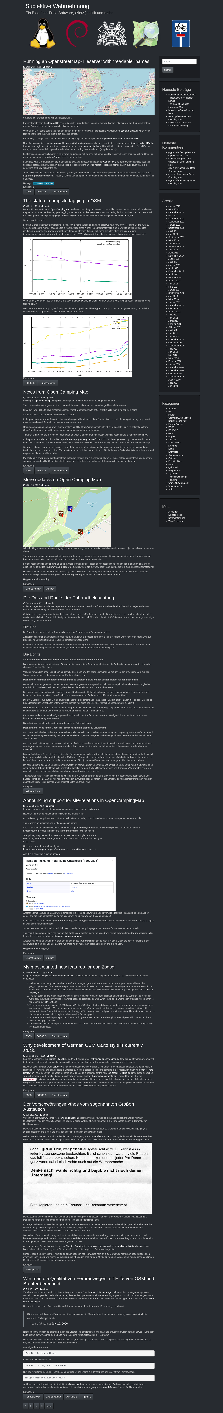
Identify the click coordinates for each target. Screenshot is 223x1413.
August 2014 (174, 280)
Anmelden (173, 512)
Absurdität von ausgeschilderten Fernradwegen (113, 1292)
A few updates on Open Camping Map (181, 161)
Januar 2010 (174, 364)
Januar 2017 (174, 265)
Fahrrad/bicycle (33, 791)
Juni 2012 (173, 318)
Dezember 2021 (176, 218)
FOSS (29, 191)
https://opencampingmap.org (47, 400)
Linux (171, 449)
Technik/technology (177, 476)
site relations (51, 1002)
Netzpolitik (173, 452)
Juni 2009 (173, 386)
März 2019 (173, 240)
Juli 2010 (172, 349)
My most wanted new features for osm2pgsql (69, 966)
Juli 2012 (172, 314)
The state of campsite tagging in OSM (62, 200)
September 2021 (176, 221)
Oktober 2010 (175, 342)
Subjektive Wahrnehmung (57, 6)
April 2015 (173, 274)
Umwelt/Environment (178, 483)
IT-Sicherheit (174, 442)
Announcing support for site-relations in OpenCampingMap (83, 800)
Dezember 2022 (176, 212)
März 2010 (173, 358)
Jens (170, 174)
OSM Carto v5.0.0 (55, 1066)
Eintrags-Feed (175, 515)
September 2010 (176, 345)
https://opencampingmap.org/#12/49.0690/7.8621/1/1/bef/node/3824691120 (59, 849)
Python (171, 464)
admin (47, 67)
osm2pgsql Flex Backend (119, 1073)
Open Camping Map (60, 209)
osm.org (57, 854)
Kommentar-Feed (176, 518)
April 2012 (173, 321)
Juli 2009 (172, 383)
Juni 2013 (173, 296)
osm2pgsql (127, 215)
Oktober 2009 (175, 373)
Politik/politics (32, 1269)
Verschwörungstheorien (66, 1118)
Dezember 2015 (176, 271)
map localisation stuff (62, 983)
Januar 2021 (174, 225)
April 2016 (173, 268)
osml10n (142, 146)
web (170, 489)
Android (172, 408)
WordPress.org (175, 521)
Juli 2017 (172, 262)
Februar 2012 (174, 324)
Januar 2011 (174, 336)
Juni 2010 (173, 352)
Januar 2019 (174, 243)
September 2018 (176, 246)
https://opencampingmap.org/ (68, 936)
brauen (171, 415)
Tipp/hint (87, 1396)
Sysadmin (173, 473)
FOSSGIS (41, 191)
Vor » (49, 1406)
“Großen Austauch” (102, 1136)
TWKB (94, 1023)
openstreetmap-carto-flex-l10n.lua (138, 143)
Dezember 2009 (176, 367)
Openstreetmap (59, 191)
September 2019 (176, 237)
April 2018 (173, 252)
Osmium (113, 215)
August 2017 (174, 259)
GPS (170, 433)
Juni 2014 (173, 283)
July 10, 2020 (60, 1323)
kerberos (172, 446)
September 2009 (176, 376)
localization (38, 184)
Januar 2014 (174, 290)
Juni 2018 (173, 249)
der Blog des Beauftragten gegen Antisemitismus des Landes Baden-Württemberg (101, 1246)
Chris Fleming (175, 158)
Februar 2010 (174, 361)
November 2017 (176, 256)
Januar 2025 (174, 206)
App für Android (129, 1298)
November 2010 (176, 339)
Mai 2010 (172, 355)
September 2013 (176, 293)
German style (37, 126)
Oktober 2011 (175, 327)
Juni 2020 (173, 234)
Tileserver (49, 184)
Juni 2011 (173, 333)
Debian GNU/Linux (177, 421)
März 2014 (173, 287)
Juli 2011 (172, 330)
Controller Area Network (180, 418)
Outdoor (50, 589)
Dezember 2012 (176, 305)
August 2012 (174, 311)
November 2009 (176, 370)
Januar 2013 (174, 302)
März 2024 (173, 209)
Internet (172, 439)
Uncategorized (175, 486)
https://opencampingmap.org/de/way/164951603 (83, 439)
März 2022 (173, 215)
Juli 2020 (172, 231)
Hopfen (171, 436)
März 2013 (173, 299)
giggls (171, 152)
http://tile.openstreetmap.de (106, 1059)
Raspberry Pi (174, 470)
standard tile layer (55, 123)
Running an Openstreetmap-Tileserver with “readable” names (86, 61)
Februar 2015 (174, 277)
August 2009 (174, 380)
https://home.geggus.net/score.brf (94, 1387)
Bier (170, 411)
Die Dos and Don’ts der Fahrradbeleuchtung (68, 597)
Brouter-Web (75, 1384)
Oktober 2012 (175, 308)
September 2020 (176, 228)
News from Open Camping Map (55, 391)
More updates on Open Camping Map (62, 479)
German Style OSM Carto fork (62, 1059)
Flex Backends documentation (102, 1076)
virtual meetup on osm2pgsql (60, 975)
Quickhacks (71, 1396)
